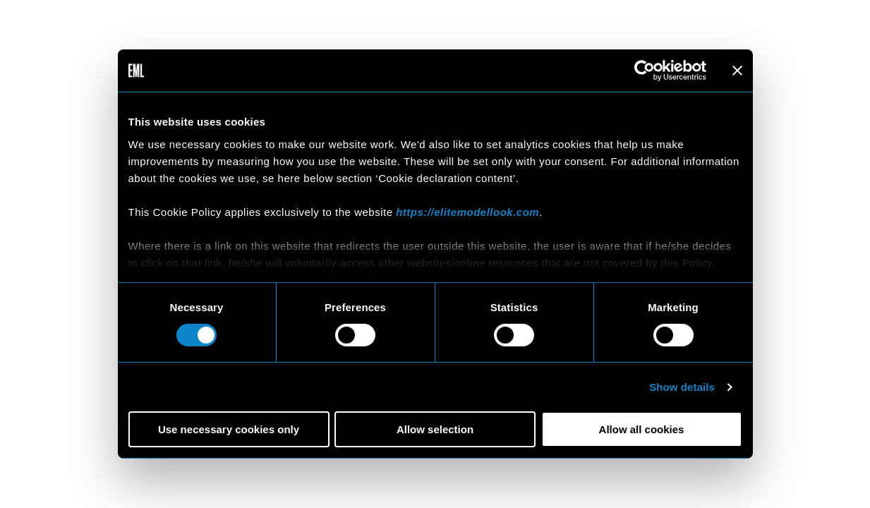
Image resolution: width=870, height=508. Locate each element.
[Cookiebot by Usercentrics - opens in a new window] (644, 70)
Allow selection (435, 429)
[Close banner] (737, 70)
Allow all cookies (641, 429)
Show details (682, 387)
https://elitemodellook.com (467, 211)
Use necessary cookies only (228, 429)
